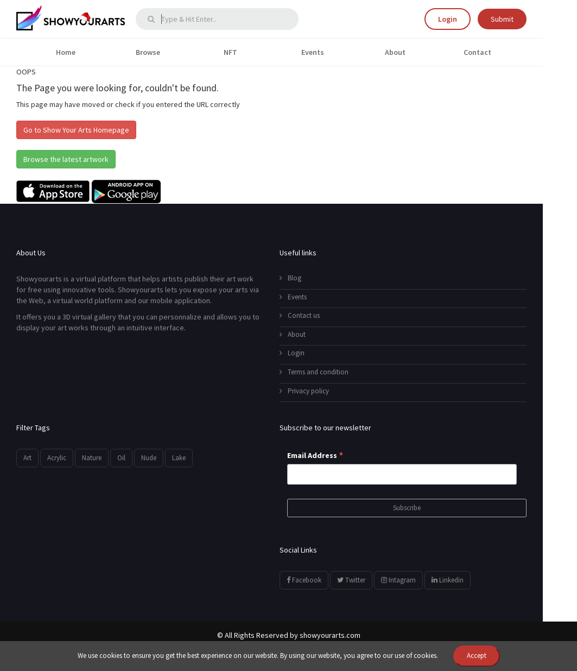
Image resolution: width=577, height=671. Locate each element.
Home (65, 52)
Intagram (398, 580)
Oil (121, 457)
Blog (290, 278)
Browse (148, 52)
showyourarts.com (330, 635)
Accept (476, 655)
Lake (179, 457)
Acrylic (56, 457)
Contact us (300, 315)
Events (312, 52)
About (395, 52)
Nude (148, 457)
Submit (502, 19)
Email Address (315, 455)
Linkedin (448, 580)
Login (447, 19)
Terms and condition (314, 372)
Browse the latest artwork (66, 159)
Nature (92, 457)
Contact (477, 52)
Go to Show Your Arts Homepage (76, 130)
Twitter (351, 580)
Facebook (304, 580)
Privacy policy (304, 391)
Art (27, 457)
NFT (230, 52)
